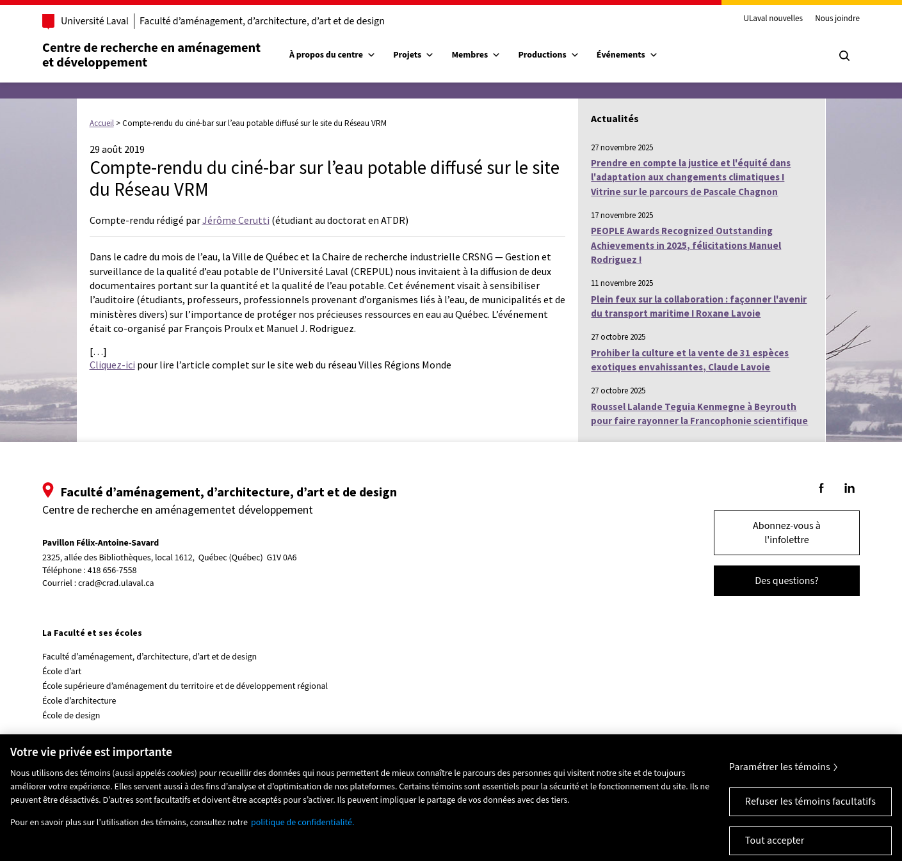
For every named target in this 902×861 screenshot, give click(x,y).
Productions (548, 55)
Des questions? (787, 581)
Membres (476, 55)
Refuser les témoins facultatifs (810, 809)
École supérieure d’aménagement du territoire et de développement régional (185, 686)
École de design (71, 715)
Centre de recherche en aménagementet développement (151, 54)
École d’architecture (79, 701)
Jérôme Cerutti (236, 220)
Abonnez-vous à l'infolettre (787, 533)
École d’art (61, 671)
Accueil (102, 123)
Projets (413, 55)
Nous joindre (837, 19)
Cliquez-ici (112, 364)
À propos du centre (332, 55)
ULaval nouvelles (773, 19)
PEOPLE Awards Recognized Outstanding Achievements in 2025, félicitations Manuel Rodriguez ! (686, 245)
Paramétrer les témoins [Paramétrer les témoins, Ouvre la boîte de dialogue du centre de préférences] (779, 774)
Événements (627, 55)
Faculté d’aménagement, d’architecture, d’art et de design (262, 21)
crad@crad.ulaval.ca (116, 583)
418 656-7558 (112, 571)
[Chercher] (844, 55)
